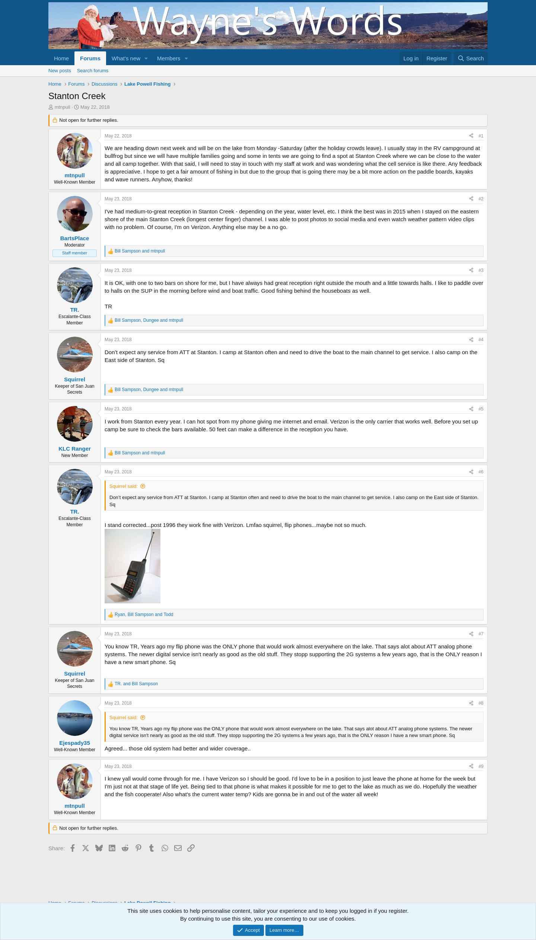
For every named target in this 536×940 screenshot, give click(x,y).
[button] (146, 58)
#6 (481, 471)
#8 (481, 703)
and (140, 251)
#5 (481, 409)
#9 (481, 766)
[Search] (471, 58)
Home (61, 58)
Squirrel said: (123, 486)
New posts (59, 70)
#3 (481, 270)
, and (149, 320)
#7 (481, 633)
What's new (126, 58)
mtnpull (62, 107)
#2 (481, 198)
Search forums (93, 70)
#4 (481, 339)
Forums (90, 58)
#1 (481, 136)
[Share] (471, 136)
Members (169, 58)
